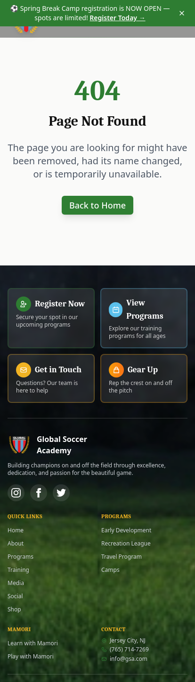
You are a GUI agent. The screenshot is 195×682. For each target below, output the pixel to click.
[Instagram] (16, 492)
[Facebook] (38, 492)
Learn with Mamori (33, 643)
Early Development (126, 530)
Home (16, 530)
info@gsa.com (124, 659)
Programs (20, 557)
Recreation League (126, 543)
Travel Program (121, 557)
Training (18, 570)
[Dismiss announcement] (181, 13)
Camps (110, 570)
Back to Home (97, 205)
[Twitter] (61, 492)
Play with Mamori (31, 656)
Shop (14, 609)
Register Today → (117, 17)
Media (16, 583)
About (16, 543)
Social (15, 596)
